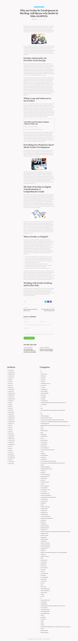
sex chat (42, 583)
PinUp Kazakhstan (44, 577)
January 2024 (11, 391)
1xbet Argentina (44, 389)
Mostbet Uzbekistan (45, 556)
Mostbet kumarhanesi (45, 543)
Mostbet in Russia (44, 533)
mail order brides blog (45, 516)
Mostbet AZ (43, 522)
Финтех (42, 628)
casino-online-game (45, 447)
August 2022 (10, 423)
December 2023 (11, 393)
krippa (42, 504)
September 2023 (11, 398)
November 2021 (11, 440)
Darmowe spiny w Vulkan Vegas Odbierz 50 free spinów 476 (53, 463)
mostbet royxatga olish (45, 546)
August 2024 (10, 377)
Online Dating (43, 562)
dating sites (43, 470)
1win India (43, 381)
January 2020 (11, 463)
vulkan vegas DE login (45, 609)
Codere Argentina (44, 455)
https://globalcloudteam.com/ (43, 69)
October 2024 (11, 376)
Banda (42, 428)
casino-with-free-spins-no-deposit (47, 449)
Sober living (43, 586)
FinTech (42, 484)
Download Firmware (45, 476)
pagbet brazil (43, 564)
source (41, 129)
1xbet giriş (43, 398)
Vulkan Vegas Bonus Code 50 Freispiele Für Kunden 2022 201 (53, 605)
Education (43, 480)
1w (41, 372)
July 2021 (10, 446)
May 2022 (10, 429)
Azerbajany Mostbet (45, 423)
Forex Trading (44, 491)
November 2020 (11, 457)
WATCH (42, 615)
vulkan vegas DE (44, 607)
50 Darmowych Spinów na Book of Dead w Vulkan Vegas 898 (53, 410)
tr (41, 598)
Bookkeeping (43, 434)
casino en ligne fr (44, 440)
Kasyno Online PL (44, 501)
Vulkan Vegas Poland (45, 611)
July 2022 (10, 425)
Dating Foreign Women (45, 466)
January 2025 (11, 370)
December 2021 (11, 438)
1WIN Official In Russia (45, 383)
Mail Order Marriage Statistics (47, 518)
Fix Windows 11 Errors (45, 489)
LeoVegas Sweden (44, 514)
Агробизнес (43, 619)
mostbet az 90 (44, 524)
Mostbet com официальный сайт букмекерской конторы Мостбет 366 (55, 531)
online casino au (44, 560)
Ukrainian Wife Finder (45, 600)
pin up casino (43, 565)
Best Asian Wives (44, 430)
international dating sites (46, 495)
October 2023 (11, 397)
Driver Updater (44, 478)
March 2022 (10, 433)
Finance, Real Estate (45, 482)
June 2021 (10, 448)
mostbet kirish (44, 541)
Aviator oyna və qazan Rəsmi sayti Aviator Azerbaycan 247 (52, 419)
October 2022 (11, 419)
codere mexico (44, 459)
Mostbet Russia (44, 548)
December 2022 (11, 416)
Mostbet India (44, 537)
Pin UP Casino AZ (44, 567)
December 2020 (11, 455)
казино (42, 623)
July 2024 (10, 379)
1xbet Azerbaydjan (45, 393)
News (42, 558)
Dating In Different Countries (46, 468)
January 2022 (11, 436)
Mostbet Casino (44, 529)
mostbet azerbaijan (45, 525)
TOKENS (42, 594)
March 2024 (10, 387)
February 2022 (11, 435)
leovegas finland (44, 508)
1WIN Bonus (43, 376)
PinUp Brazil (43, 575)
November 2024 (11, 374)
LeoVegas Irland (44, 512)
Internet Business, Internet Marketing (48, 497)
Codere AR (43, 453)
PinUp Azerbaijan (44, 573)
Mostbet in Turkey (44, 535)
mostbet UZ (43, 554)
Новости (43, 624)
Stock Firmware (44, 592)
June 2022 (10, 427)
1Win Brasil (43, 377)
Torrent (42, 596)
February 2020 (11, 461)
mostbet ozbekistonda (45, 544)
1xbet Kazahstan (44, 400)
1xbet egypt (43, 397)
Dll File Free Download (45, 474)
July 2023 (10, 402)
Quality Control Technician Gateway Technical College (46, 349)
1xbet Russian (44, 404)
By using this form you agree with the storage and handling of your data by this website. (39, 334)
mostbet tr (43, 550)
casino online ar (44, 444)
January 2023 (11, 414)
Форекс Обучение (44, 632)
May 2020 (10, 459)
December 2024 (11, 372)
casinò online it (44, 445)
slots (42, 584)
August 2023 (10, 400)
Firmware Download (45, 485)
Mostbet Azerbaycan (45, 527)
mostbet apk (43, 520)
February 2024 (11, 389)
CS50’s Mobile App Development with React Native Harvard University (30, 350)
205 (42, 408)
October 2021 (11, 442)
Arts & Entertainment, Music (46, 417)
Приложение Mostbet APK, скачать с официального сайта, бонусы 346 (55, 626)
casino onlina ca (44, 442)
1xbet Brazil (43, 395)
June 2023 (10, 404)
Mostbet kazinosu (44, 539)
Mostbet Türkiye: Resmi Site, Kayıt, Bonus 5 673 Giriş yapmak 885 (54, 552)
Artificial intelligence (45, 416)
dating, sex (43, 472)
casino (42, 438)
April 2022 (10, 431)
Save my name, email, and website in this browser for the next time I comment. (37, 324)
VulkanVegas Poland (45, 613)
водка (42, 621)
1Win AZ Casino (44, 374)
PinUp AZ (43, 571)
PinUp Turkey (43, 581)
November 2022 (11, 417)
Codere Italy (43, 457)
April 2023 (10, 408)
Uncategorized (44, 602)
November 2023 (11, 395)
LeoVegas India (44, 510)
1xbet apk (43, 387)
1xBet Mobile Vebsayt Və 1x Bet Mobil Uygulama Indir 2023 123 (53, 402)
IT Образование (44, 499)
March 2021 (10, 452)
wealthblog (43, 617)
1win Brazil (43, 379)
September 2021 (11, 444)
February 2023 (11, 412)
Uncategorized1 (44, 603)
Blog (42, 432)
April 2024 (10, 385)
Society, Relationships (45, 588)
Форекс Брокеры (44, 630)
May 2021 (10, 450)
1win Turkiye (43, 385)
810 (42, 414)
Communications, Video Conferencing (48, 461)
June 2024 (10, 381)
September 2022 (11, 421)
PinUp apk (43, 569)
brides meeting (44, 436)
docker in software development (30, 227)
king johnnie (43, 503)
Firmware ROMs (44, 487)
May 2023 (10, 406)
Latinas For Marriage (45, 506)
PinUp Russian (44, 579)
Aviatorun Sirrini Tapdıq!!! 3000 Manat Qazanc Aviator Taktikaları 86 (54, 421)
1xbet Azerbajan (44, 391)
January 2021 (11, 454)
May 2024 (10, 383)
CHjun (42, 451)
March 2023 (10, 410)
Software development (28, 347)
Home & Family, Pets (45, 493)
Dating (42, 464)
